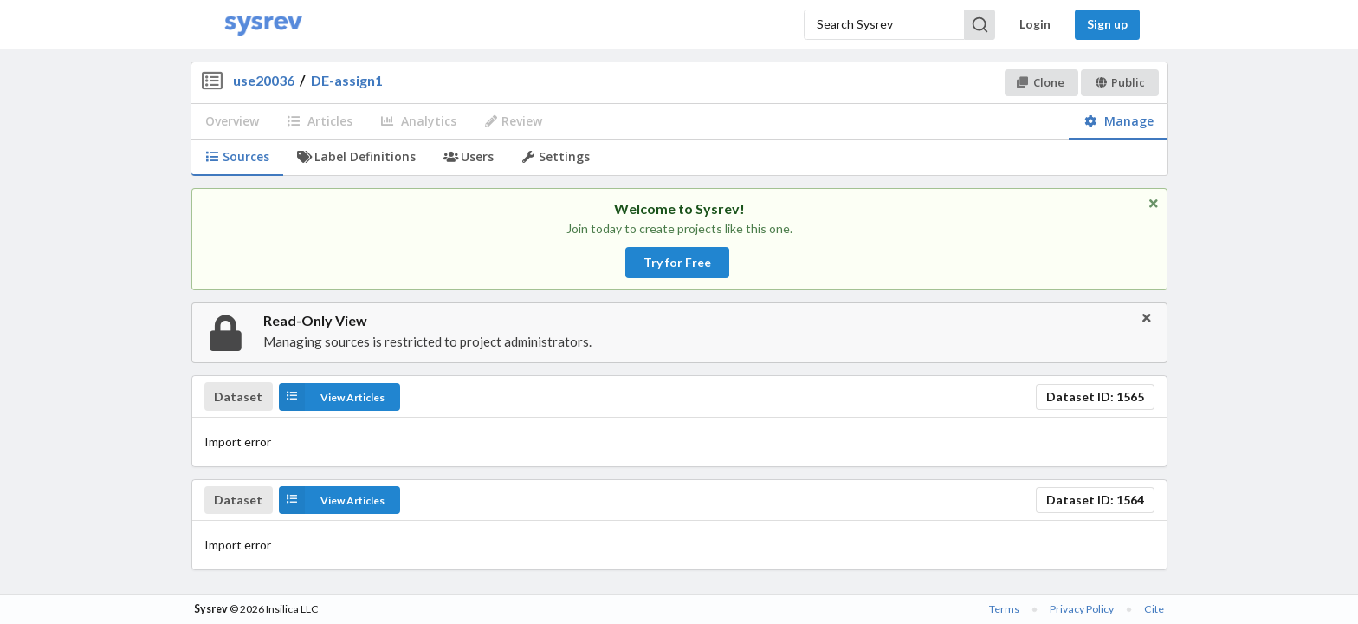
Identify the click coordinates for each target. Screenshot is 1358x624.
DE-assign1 (347, 80)
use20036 (263, 80)
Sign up (1107, 23)
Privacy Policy (1082, 608)
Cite (1154, 608)
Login (1035, 23)
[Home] (263, 25)
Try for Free (677, 262)
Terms (1004, 608)
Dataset (238, 397)
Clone (1040, 82)
